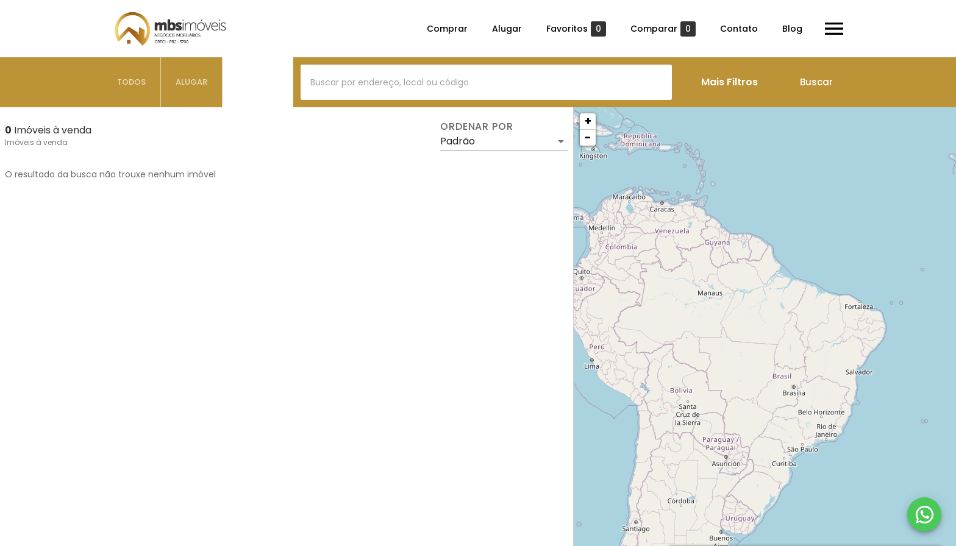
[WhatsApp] (924, 514)
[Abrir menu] (834, 28)
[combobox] (486, 82)
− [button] (588, 137)
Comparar (663, 29)
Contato (739, 29)
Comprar (447, 29)
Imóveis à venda (36, 142)
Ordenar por (476, 127)
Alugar (507, 29)
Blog (792, 29)
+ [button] (588, 121)
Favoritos (576, 29)
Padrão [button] (457, 141)
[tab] (131, 82)
